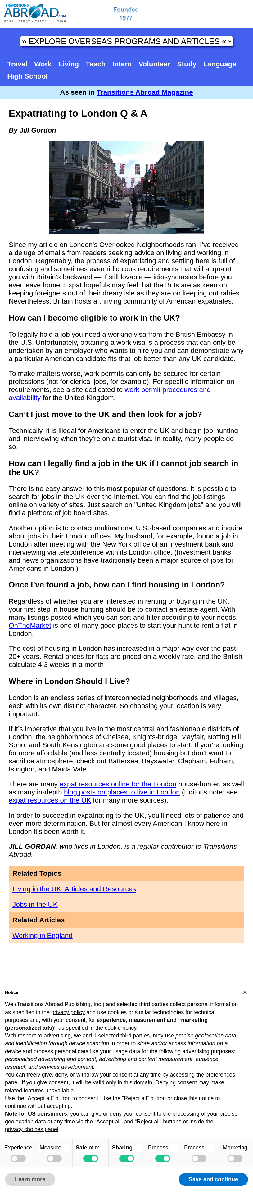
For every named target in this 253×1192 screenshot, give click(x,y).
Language (219, 64)
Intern (122, 64)
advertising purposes (208, 1051)
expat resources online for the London (118, 784)
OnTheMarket (30, 625)
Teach (96, 64)
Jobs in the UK (35, 904)
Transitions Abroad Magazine (145, 92)
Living (68, 64)
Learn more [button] (30, 1179)
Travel (17, 64)
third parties (135, 1035)
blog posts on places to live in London (122, 792)
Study (187, 64)
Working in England (42, 935)
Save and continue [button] (213, 1179)
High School (27, 76)
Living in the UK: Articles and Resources (74, 889)
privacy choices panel (31, 1129)
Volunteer (154, 64)
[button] (245, 992)
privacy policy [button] (68, 1012)
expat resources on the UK (50, 800)
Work (43, 64)
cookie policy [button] (120, 1028)
